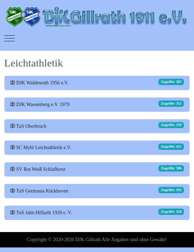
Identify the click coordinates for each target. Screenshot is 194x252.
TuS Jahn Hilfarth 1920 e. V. (44, 212)
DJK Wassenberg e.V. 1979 (42, 104)
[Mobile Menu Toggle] (9, 38)
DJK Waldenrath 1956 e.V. (42, 82)
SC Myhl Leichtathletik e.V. (43, 147)
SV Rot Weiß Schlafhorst (41, 169)
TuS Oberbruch (31, 126)
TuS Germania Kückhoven (42, 191)
